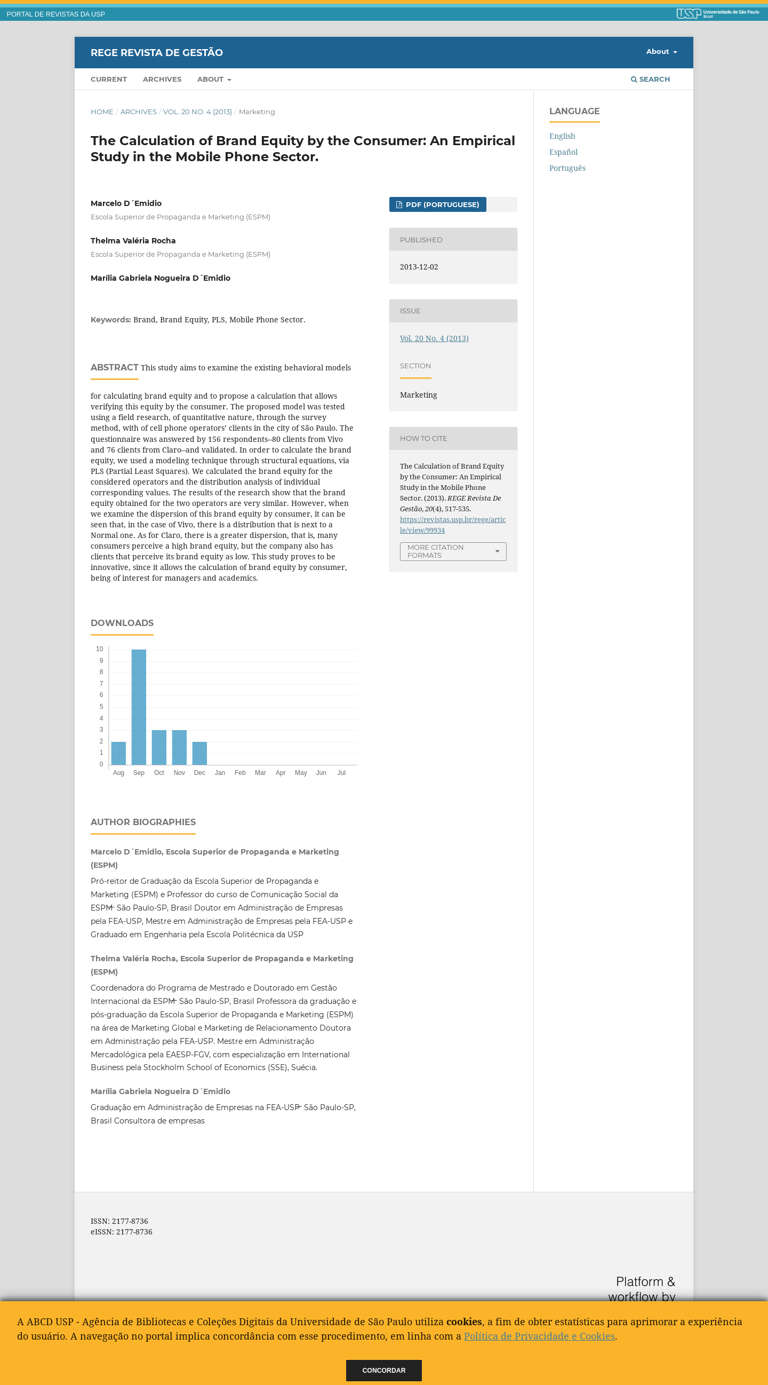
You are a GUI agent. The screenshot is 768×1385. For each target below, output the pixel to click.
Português (567, 168)
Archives (162, 79)
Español (563, 152)
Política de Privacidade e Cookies (539, 1335)
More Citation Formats (435, 551)
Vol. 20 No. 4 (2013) (197, 111)
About (211, 79)
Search (650, 79)
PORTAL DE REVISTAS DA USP (56, 14)
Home (102, 111)
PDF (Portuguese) (441, 204)
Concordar (384, 1370)
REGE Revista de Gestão (157, 52)
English (562, 136)
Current (109, 79)
